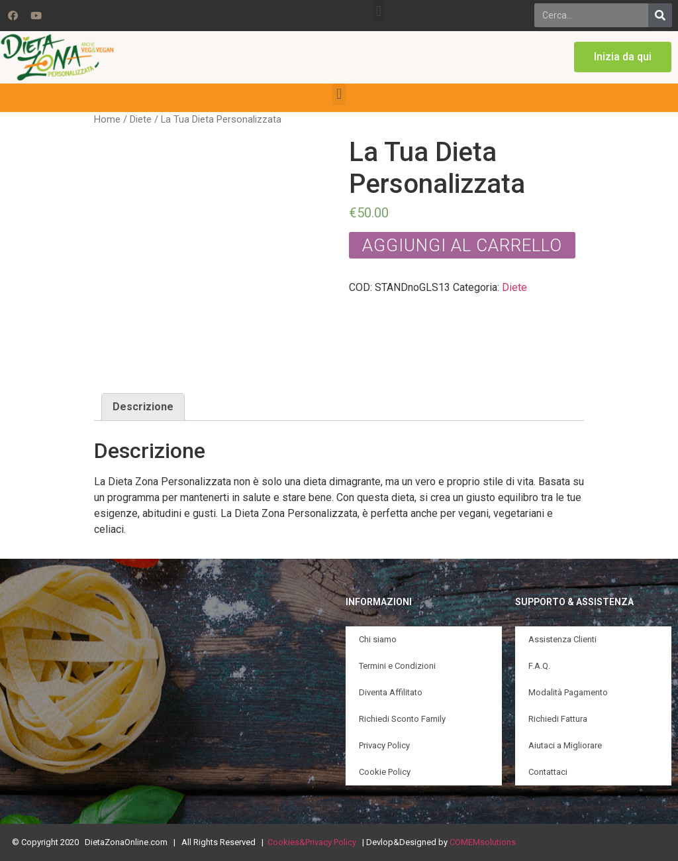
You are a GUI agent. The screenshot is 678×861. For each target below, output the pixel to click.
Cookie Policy (385, 772)
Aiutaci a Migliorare (565, 745)
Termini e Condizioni (397, 666)
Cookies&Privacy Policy (311, 842)
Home (107, 119)
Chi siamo (378, 639)
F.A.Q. (539, 666)
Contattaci (547, 772)
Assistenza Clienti (562, 639)
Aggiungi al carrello (462, 245)
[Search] (660, 15)
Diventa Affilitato (390, 692)
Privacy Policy (384, 745)
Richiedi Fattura (557, 719)
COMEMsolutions (483, 842)
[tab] (143, 407)
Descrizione (143, 406)
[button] (378, 11)
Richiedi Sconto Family (402, 719)
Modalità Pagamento (568, 692)
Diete (141, 119)
